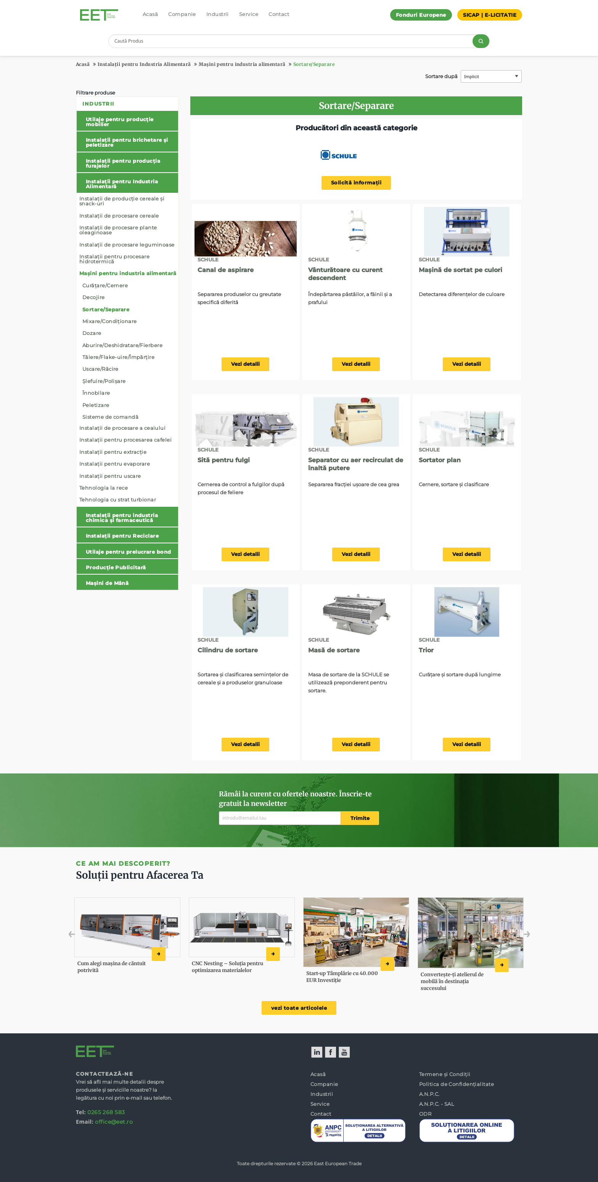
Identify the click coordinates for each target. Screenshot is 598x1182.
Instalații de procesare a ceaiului (122, 428)
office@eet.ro (114, 1121)
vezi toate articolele (299, 1008)
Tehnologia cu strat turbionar (117, 500)
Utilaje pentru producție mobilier (120, 121)
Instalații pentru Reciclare (122, 536)
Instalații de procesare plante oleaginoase (118, 229)
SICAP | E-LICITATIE (489, 15)
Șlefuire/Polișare (104, 381)
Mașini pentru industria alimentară (242, 64)
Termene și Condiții (445, 1074)
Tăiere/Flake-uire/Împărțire (118, 357)
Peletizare (95, 405)
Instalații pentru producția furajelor (123, 163)
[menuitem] (127, 343)
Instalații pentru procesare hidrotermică (114, 258)
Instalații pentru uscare (110, 476)
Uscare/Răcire (100, 369)
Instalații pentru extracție (112, 452)
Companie (182, 14)
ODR (425, 1114)
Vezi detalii (245, 364)
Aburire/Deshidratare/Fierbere (122, 345)
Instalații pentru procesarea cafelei (125, 440)
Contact (278, 14)
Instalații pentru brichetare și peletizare (127, 142)
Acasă (150, 14)
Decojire (93, 297)
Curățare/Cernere (105, 285)
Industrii (217, 14)
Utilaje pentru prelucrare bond (128, 552)
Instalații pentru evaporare (114, 464)
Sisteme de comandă (110, 417)
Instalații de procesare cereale (119, 216)
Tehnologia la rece (103, 488)
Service (248, 14)
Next (515, 936)
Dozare (91, 333)
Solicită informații (356, 183)
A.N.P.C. (429, 1094)
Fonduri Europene (421, 15)
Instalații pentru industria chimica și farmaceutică (122, 517)
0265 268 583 (106, 1112)
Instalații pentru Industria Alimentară (144, 64)
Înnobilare (96, 393)
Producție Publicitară (116, 567)
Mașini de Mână (107, 583)
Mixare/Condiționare (109, 321)
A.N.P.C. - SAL (436, 1104)
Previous (88, 936)
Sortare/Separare (313, 64)
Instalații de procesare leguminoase (127, 245)
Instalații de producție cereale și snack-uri (121, 201)
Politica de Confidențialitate (456, 1084)
